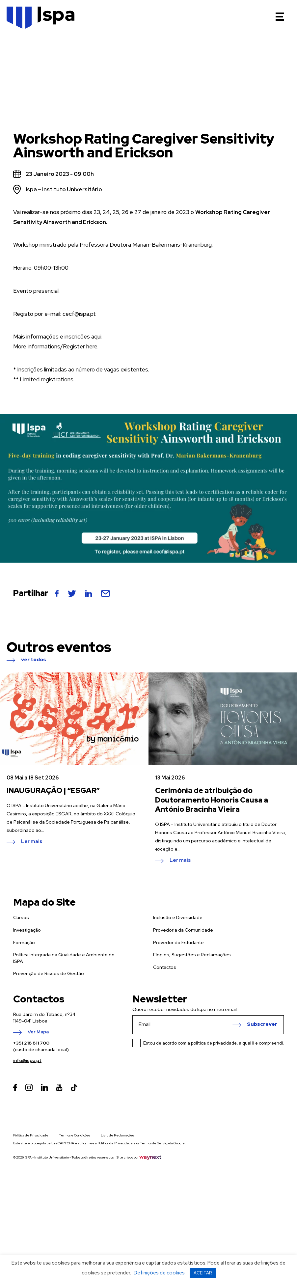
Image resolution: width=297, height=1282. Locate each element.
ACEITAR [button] (203, 1273)
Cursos (21, 917)
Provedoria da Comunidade (183, 930)
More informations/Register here (55, 346)
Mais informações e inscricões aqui (57, 336)
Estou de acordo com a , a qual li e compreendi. (213, 1043)
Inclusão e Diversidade (177, 917)
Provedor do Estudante (178, 942)
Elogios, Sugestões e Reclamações (192, 955)
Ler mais (31, 841)
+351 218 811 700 (31, 1043)
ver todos (33, 660)
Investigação (27, 930)
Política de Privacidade (30, 1135)
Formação (24, 942)
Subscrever (262, 1024)
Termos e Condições (74, 1135)
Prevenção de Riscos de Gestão (48, 973)
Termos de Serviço (154, 1143)
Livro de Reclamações (117, 1135)
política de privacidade (214, 1043)
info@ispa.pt (27, 1060)
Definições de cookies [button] (159, 1272)
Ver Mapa (38, 1032)
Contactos (164, 967)
